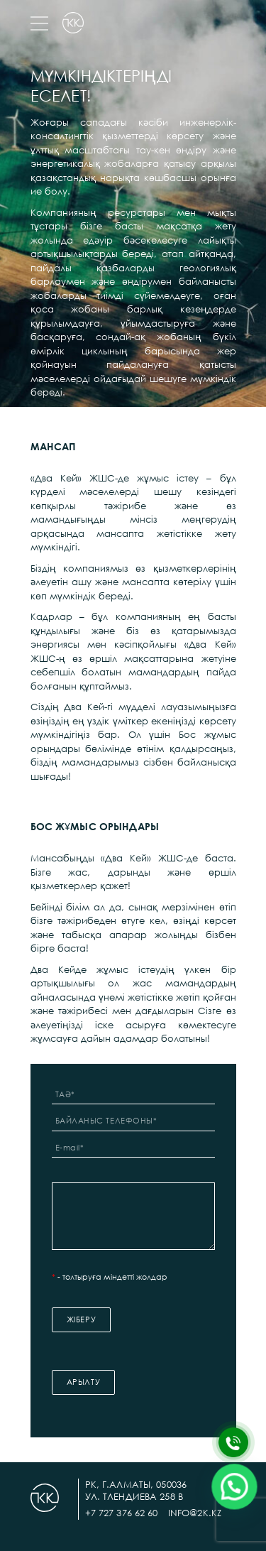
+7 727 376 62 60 (121, 1512)
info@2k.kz (194, 1512)
